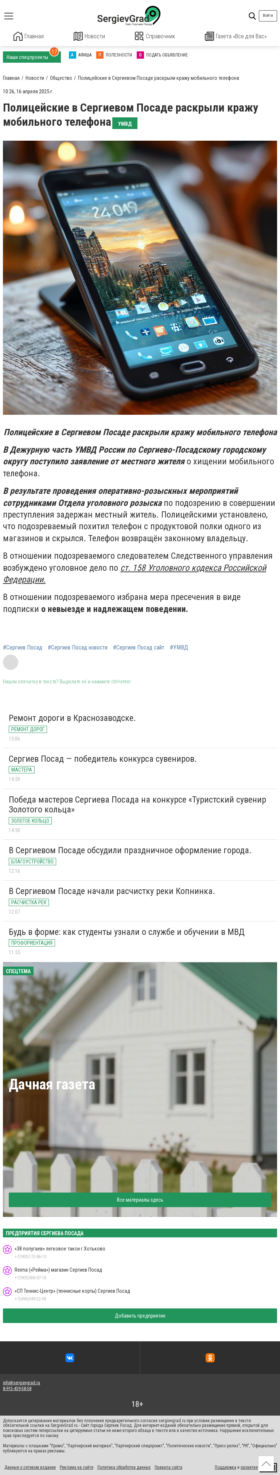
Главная (28, 36)
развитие (249, 1467)
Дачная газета (52, 1083)
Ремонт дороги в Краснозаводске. (72, 717)
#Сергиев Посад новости (78, 647)
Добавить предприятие (140, 1315)
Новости (89, 36)
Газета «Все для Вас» (236, 36)
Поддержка (225, 1467)
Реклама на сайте (76, 1467)
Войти (268, 15)
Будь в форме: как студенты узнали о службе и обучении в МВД (127, 931)
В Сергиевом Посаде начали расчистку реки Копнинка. (112, 890)
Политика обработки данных (124, 1467)
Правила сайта (168, 1467)
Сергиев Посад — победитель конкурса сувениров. (103, 758)
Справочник (155, 36)
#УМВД (179, 647)
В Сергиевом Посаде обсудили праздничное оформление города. (130, 849)
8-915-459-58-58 (17, 1388)
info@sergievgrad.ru (21, 1382)
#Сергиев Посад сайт (138, 647)
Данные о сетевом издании (30, 1467)
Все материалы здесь (140, 1199)
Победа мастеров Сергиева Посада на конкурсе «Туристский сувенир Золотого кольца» (137, 804)
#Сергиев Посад (22, 647)
